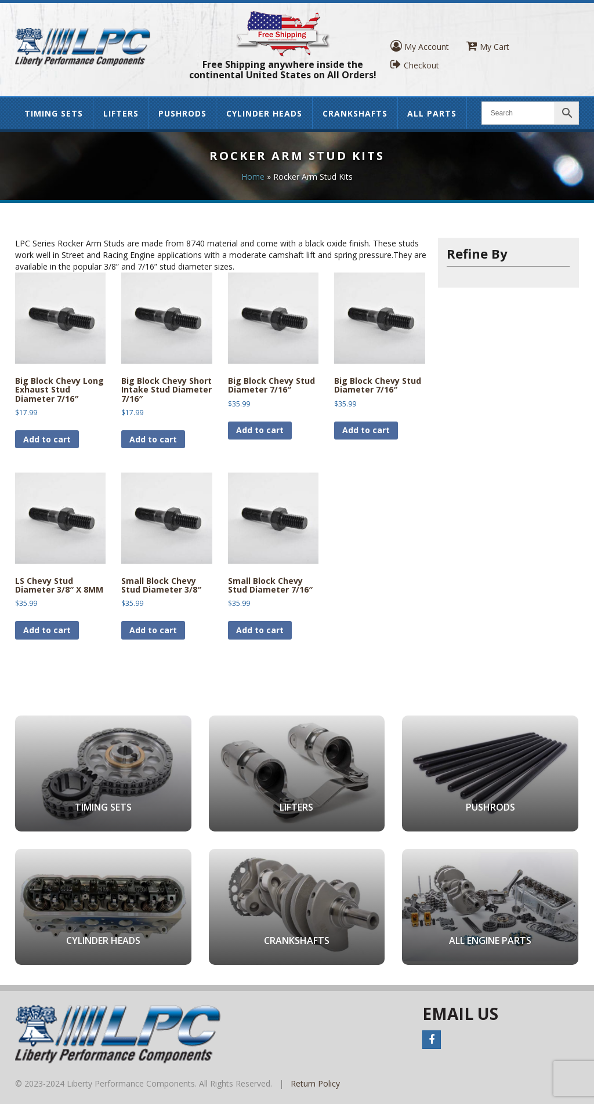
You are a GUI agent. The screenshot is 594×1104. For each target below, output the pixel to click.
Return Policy (315, 1083)
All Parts (432, 113)
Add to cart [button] (47, 439)
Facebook (431, 1039)
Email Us (460, 1013)
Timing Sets (53, 113)
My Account (419, 46)
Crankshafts (355, 113)
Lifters (121, 113)
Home (253, 176)
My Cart (487, 46)
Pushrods (182, 113)
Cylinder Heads (264, 113)
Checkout (414, 65)
